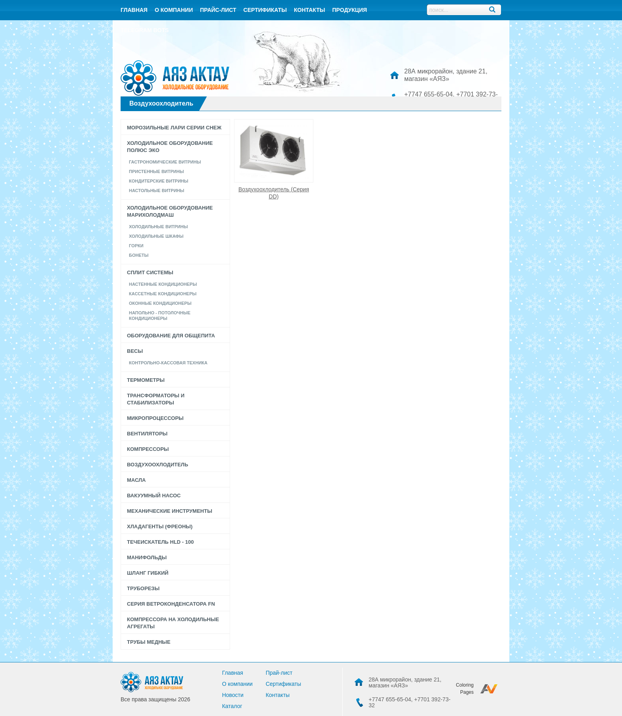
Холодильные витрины (158, 226)
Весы (135, 351)
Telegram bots (145, 30)
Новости (233, 695)
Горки (136, 245)
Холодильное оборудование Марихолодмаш (170, 211)
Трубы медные (149, 642)
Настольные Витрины (156, 190)
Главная (134, 10)
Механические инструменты (169, 511)
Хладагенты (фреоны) (159, 526)
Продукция (349, 10)
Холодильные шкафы (156, 236)
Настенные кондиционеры (163, 284)
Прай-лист (279, 673)
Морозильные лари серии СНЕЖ (174, 128)
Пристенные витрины (156, 171)
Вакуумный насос (153, 496)
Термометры (146, 380)
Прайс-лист (218, 10)
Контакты (278, 695)
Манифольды (147, 557)
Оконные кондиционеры (160, 303)
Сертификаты (265, 10)
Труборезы (143, 588)
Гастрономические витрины (165, 162)
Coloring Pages (465, 688)
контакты (309, 10)
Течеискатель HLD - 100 (160, 542)
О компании (174, 10)
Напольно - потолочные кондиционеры (159, 315)
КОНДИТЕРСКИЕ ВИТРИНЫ (158, 181)
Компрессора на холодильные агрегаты (173, 622)
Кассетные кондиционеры (162, 293)
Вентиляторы (147, 434)
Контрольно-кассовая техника (168, 362)
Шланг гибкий (148, 573)
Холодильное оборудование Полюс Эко (170, 146)
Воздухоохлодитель (157, 465)
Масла (136, 480)
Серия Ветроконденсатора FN (171, 604)
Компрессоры (148, 449)
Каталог (232, 706)
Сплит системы (150, 272)
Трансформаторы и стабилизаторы (155, 399)
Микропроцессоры (155, 418)
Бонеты (138, 255)
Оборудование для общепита (171, 336)
